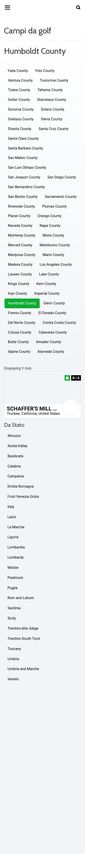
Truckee (13, 413)
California (29, 413)
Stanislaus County (51, 99)
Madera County (20, 264)
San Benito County (22, 197)
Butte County (18, 342)
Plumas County (54, 206)
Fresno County (19, 313)
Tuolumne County (54, 80)
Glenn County (54, 303)
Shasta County (19, 129)
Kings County (18, 284)
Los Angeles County (56, 264)
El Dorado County (52, 313)
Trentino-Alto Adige (22, 628)
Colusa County (19, 332)
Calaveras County (53, 332)
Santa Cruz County (53, 129)
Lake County (49, 274)
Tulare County (19, 90)
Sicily (11, 618)
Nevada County (20, 225)
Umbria (13, 659)
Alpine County (19, 351)
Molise (12, 567)
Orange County (49, 216)
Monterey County (21, 235)
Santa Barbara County (25, 148)
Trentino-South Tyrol (23, 638)
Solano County (52, 109)
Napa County (50, 225)
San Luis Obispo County (27, 167)
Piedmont (15, 578)
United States (49, 413)
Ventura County (20, 80)
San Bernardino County (26, 187)
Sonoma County (21, 109)
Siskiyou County (21, 119)
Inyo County (17, 293)
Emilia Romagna (20, 486)
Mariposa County (21, 255)
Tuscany (14, 649)
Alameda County (51, 351)
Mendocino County (55, 245)
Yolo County (44, 71)
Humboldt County (22, 303)
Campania (15, 476)
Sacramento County (60, 197)
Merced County (20, 245)
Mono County (53, 235)
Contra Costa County (59, 322)
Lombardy (15, 557)
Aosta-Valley (17, 446)
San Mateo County (23, 158)
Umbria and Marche (23, 669)
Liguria (12, 537)
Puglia (12, 588)
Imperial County (47, 293)
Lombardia (16, 547)
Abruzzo (14, 436)
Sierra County (51, 119)
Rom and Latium (20, 598)
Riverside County (21, 206)
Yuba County (17, 71)
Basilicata (15, 456)
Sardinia (14, 608)
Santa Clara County (23, 138)
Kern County (46, 284)
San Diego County (61, 177)
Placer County (19, 216)
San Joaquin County (24, 177)
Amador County (48, 342)
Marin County (53, 255)
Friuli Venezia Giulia (23, 496)
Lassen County (20, 274)
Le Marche (15, 527)
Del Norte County (21, 322)
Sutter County (19, 99)
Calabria (14, 466)
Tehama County (50, 90)
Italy (10, 507)
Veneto (13, 679)
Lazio (11, 517)
